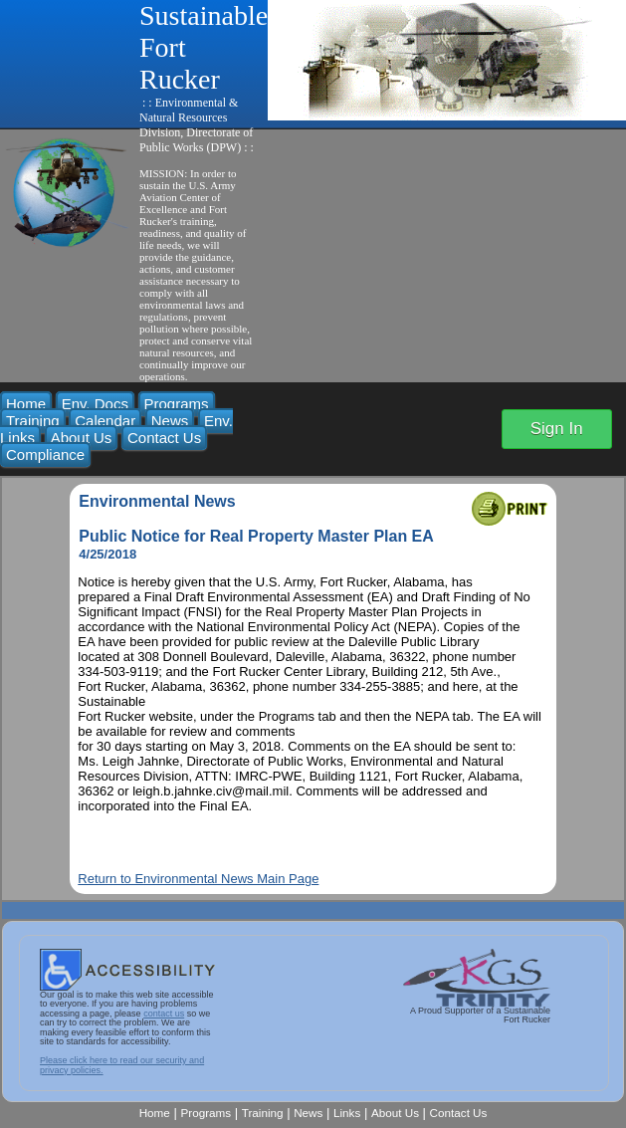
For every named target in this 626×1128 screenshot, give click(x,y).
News (170, 420)
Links (346, 1112)
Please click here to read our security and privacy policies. (122, 1064)
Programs (176, 403)
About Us (81, 437)
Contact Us (164, 437)
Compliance (45, 454)
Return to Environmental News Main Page (198, 878)
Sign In (556, 428)
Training (33, 420)
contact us (163, 1013)
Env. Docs (95, 403)
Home (26, 403)
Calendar (105, 420)
